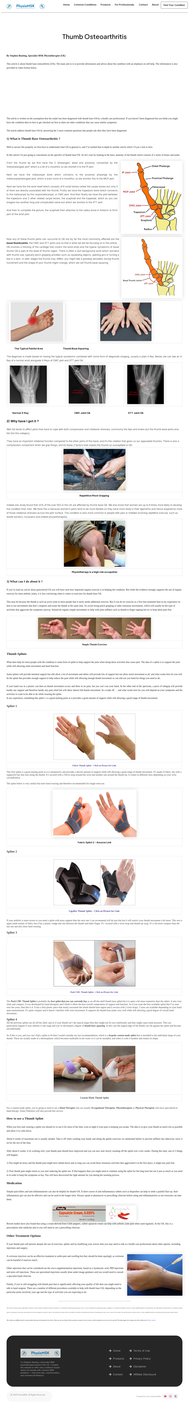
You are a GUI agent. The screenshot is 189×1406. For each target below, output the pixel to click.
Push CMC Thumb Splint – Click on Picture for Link (94, 992)
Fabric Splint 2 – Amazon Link (94, 842)
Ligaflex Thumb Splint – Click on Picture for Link (94, 911)
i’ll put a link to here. (143, 147)
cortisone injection (17, 1256)
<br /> (94, 94)
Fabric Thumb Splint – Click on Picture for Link (94, 765)
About (155, 4)
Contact (143, 4)
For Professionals (125, 4)
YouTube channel (150, 1320)
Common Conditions (85, 4)
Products (106, 4)
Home (66, 4)
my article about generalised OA (35, 589)
